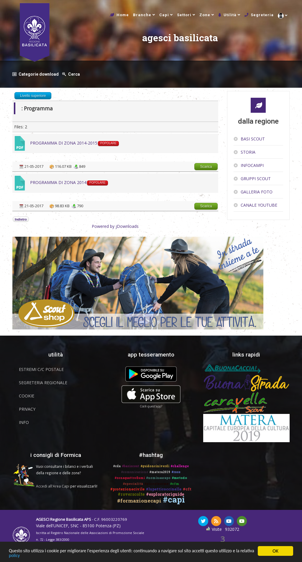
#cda (117, 466)
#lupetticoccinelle (163, 488)
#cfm (174, 483)
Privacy (27, 409)
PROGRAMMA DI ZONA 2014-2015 (63, 142)
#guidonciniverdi (155, 466)
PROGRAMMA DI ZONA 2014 (58, 182)
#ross (176, 472)
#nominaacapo (158, 478)
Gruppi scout (256, 178)
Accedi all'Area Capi (52, 485)
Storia (248, 152)
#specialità (133, 483)
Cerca (75, 74)
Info (24, 422)
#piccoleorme (157, 483)
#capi (174, 499)
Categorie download (39, 74)
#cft (187, 488)
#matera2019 (160, 472)
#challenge (180, 466)
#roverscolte (131, 494)
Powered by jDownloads (115, 226)
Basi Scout (253, 138)
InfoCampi (252, 165)
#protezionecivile (127, 488)
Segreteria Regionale (43, 382)
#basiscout (130, 466)
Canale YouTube (259, 205)
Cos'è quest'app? (151, 406)
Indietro (21, 219)
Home (122, 15)
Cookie (26, 395)
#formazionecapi (139, 500)
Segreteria (262, 15)
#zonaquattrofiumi (130, 478)
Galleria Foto (257, 191)
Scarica (206, 166)
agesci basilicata (121, 44)
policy (39, 556)
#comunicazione (134, 472)
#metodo (179, 477)
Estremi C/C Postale (41, 369)
